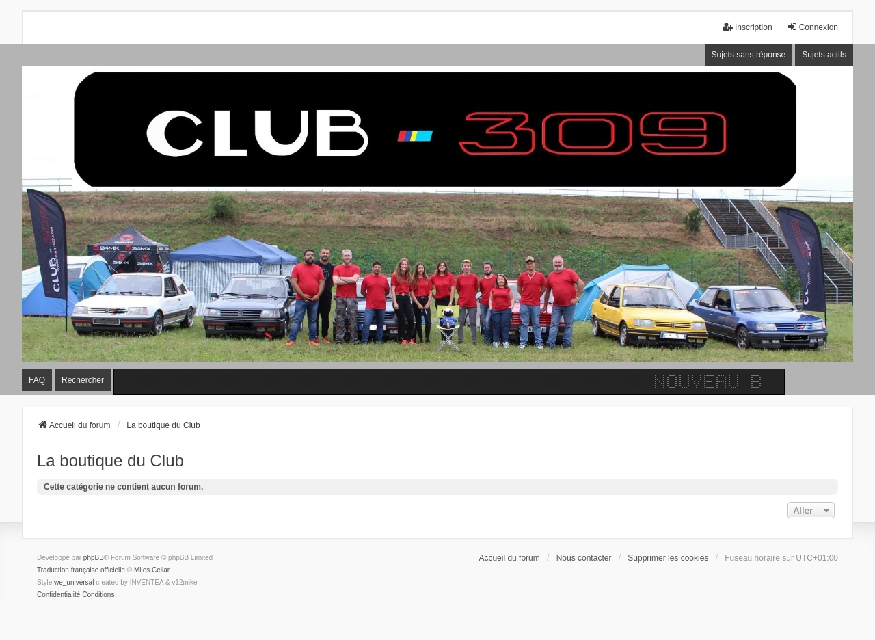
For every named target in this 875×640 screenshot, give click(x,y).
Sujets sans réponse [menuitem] (749, 54)
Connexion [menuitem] (812, 27)
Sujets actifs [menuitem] (824, 54)
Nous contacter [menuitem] (584, 558)
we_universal (74, 582)
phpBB (93, 557)
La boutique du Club (110, 460)
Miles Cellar (152, 570)
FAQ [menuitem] (37, 380)
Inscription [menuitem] (747, 27)
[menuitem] (58, 595)
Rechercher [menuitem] (83, 380)
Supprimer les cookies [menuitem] (668, 558)
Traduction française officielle (81, 570)
